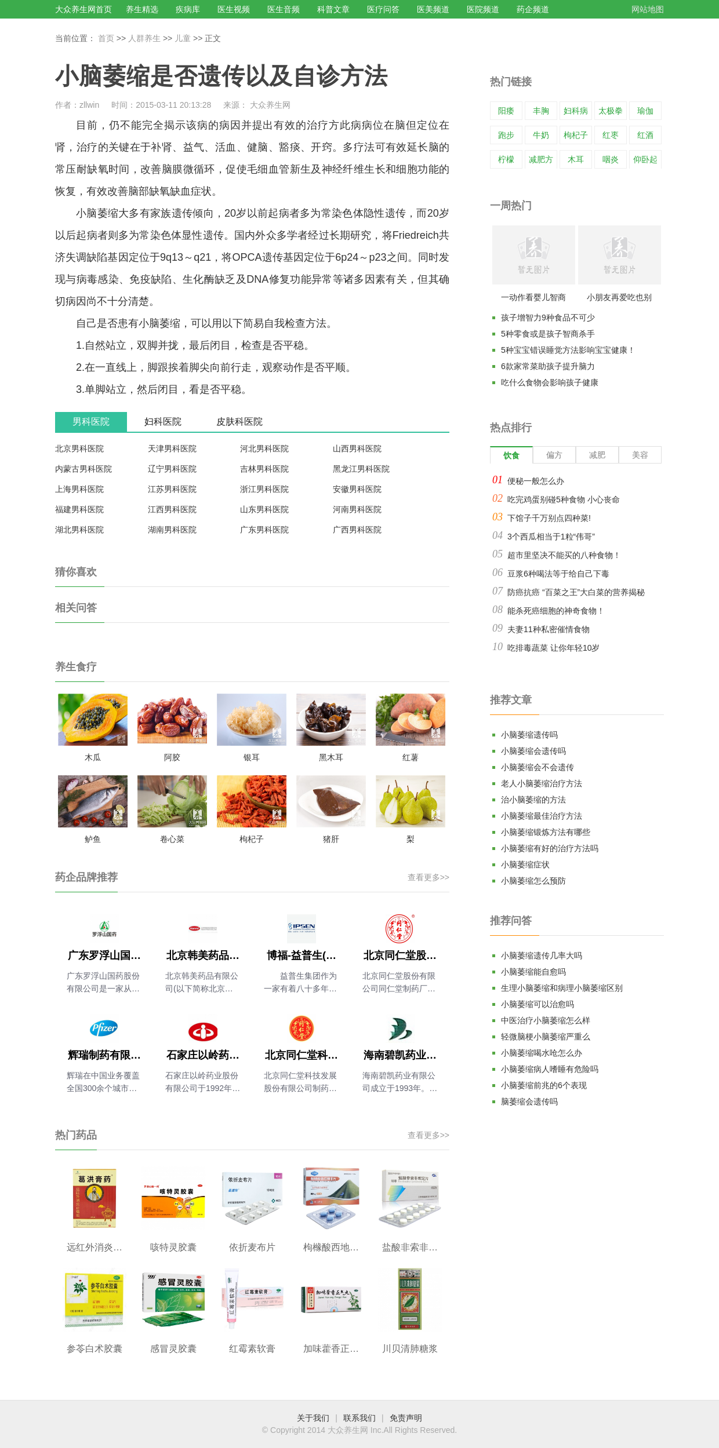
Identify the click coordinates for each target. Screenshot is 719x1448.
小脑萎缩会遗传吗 (533, 751)
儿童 (183, 38)
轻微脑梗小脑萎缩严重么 (545, 1036)
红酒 (645, 135)
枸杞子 (576, 135)
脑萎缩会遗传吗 (529, 1101)
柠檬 (506, 159)
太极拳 (610, 110)
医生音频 (283, 9)
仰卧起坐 (645, 168)
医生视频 (233, 9)
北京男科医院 (79, 448)
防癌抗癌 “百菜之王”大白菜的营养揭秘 (576, 592)
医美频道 (433, 9)
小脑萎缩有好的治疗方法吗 (549, 848)
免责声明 (406, 1418)
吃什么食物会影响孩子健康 (549, 382)
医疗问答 (383, 9)
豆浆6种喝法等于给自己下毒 (558, 573)
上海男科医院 (79, 489)
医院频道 (483, 9)
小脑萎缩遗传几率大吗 (541, 955)
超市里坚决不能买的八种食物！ (564, 555)
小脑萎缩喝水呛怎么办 (541, 1052)
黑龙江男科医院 (361, 468)
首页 (106, 38)
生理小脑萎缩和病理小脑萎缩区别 (562, 988)
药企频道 (533, 9)
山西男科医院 (357, 448)
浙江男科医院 (264, 489)
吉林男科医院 (264, 468)
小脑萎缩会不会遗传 (537, 767)
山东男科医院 (264, 509)
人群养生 (144, 38)
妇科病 (576, 110)
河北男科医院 (264, 448)
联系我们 (359, 1418)
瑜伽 (645, 110)
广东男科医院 (264, 529)
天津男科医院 (172, 448)
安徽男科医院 (357, 489)
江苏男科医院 (172, 489)
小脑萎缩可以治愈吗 (537, 1004)
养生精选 (142, 9)
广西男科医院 (357, 529)
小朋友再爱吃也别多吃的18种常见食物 (619, 300)
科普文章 (333, 9)
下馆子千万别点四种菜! (549, 518)
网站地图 (647, 9)
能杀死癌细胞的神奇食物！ (556, 610)
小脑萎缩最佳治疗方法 (541, 815)
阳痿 (506, 110)
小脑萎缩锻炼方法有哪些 (545, 832)
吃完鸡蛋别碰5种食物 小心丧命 (563, 499)
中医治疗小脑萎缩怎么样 (545, 1020)
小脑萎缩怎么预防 (533, 880)
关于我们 (313, 1418)
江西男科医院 (172, 509)
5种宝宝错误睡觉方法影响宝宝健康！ (568, 350)
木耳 (576, 159)
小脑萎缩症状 (525, 864)
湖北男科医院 (79, 529)
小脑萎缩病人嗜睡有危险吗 (549, 1069)
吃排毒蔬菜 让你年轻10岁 (553, 647)
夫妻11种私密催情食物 (548, 629)
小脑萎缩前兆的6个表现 (544, 1085)
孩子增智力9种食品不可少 (548, 317)
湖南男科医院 (172, 529)
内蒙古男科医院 (83, 468)
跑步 (506, 135)
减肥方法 (541, 168)
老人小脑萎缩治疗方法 (541, 783)
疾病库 (188, 9)
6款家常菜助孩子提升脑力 (548, 366)
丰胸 (541, 110)
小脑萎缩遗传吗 (529, 734)
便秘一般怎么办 (535, 481)
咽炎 (610, 159)
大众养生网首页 (83, 9)
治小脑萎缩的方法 (533, 799)
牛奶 (541, 135)
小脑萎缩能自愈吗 (533, 971)
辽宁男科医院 (172, 468)
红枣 (610, 135)
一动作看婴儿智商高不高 (533, 300)
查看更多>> (428, 877)
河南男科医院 (357, 509)
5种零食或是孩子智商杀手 (548, 333)
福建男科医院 (79, 509)
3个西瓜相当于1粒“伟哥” (551, 536)
